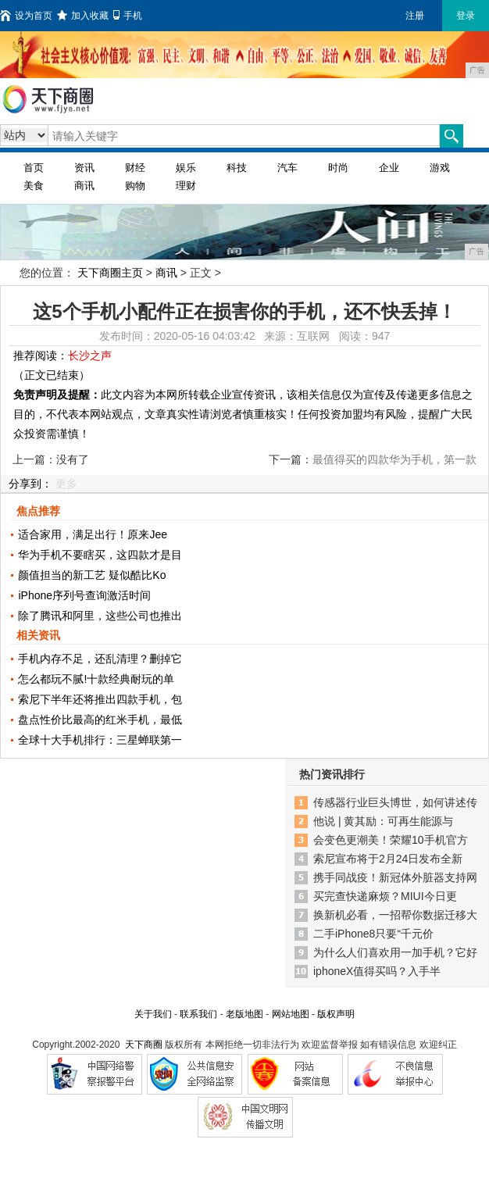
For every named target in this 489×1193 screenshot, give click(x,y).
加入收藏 (83, 15)
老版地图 (244, 1014)
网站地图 (290, 1014)
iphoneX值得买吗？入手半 (377, 971)
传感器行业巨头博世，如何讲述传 (395, 802)
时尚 (338, 167)
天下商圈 (143, 1044)
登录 (465, 15)
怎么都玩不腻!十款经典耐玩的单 (96, 679)
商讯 (84, 185)
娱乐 (186, 167)
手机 (127, 15)
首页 (33, 167)
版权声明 (336, 1014)
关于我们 (153, 1014)
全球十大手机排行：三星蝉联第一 (100, 740)
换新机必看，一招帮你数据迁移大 (395, 915)
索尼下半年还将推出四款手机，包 (100, 699)
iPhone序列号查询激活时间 (84, 595)
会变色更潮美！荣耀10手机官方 (390, 840)
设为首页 (26, 15)
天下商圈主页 (110, 272)
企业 (389, 167)
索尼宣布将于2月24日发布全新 (387, 858)
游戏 (440, 167)
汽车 (287, 167)
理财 (186, 185)
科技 (237, 167)
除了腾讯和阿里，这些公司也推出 (100, 615)
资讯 (84, 167)
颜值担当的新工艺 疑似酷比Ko (92, 575)
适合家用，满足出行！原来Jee (92, 534)
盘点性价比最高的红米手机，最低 (100, 719)
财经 (135, 167)
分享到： (30, 483)
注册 (414, 15)
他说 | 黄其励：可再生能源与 (383, 821)
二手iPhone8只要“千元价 (373, 933)
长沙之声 (90, 355)
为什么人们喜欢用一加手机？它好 (395, 952)
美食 (33, 185)
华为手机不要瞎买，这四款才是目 (100, 554)
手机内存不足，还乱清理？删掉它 (100, 658)
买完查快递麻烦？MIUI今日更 (385, 896)
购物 (135, 185)
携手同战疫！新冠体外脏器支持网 (395, 877)
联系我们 (198, 1014)
